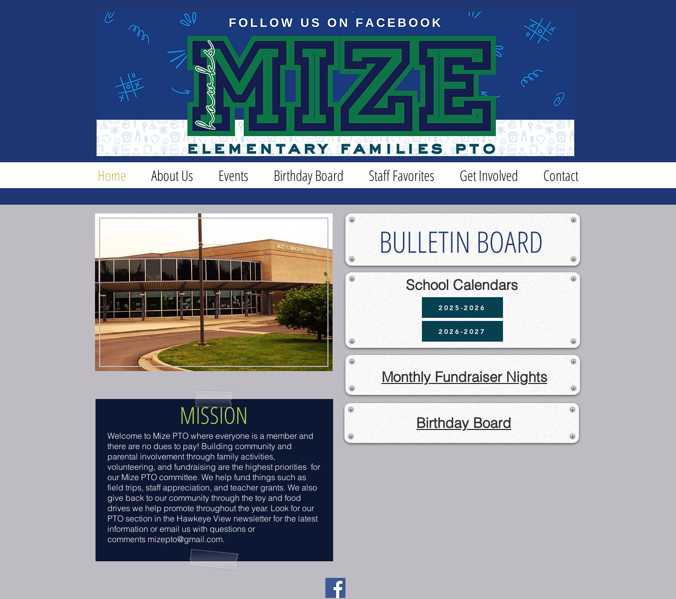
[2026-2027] (462, 331)
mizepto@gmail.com (185, 539)
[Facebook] (335, 588)
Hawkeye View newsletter (224, 518)
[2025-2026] (462, 307)
